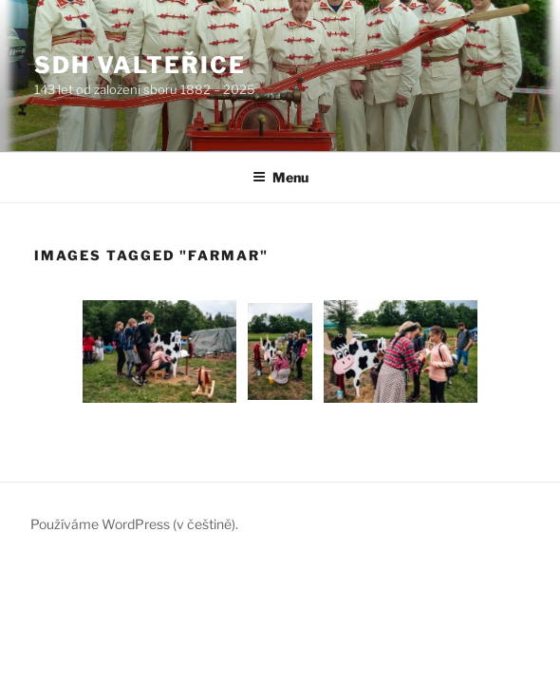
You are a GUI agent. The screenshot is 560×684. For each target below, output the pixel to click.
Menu (280, 177)
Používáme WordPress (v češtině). (134, 524)
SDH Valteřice (140, 65)
